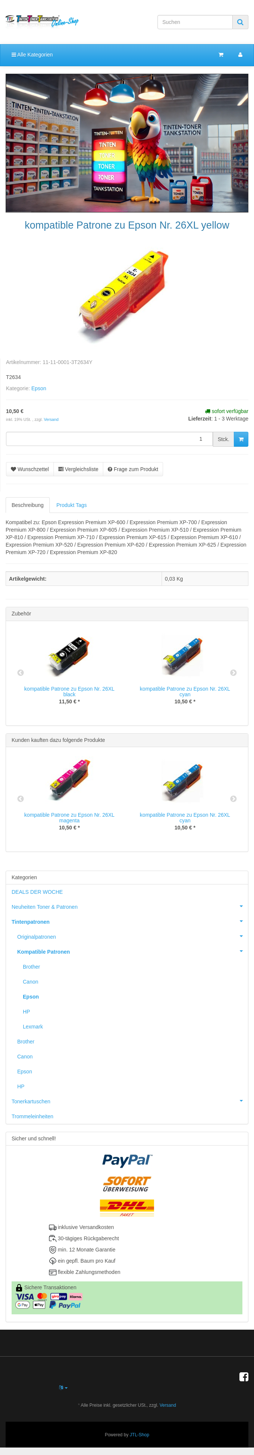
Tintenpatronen (130, 921)
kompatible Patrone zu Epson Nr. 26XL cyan (185, 691)
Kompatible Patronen (132, 951)
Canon (30, 982)
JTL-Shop (139, 1434)
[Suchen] (195, 22)
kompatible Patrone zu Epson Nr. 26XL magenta (69, 817)
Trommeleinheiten (32, 1116)
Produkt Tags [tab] (71, 505)
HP (26, 1012)
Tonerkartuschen (130, 1100)
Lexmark (33, 1027)
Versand (51, 419)
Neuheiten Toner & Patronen (130, 906)
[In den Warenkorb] (241, 439)
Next (233, 673)
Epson (38, 388)
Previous (21, 673)
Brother (31, 967)
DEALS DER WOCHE (37, 892)
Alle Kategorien (32, 55)
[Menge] (109, 439)
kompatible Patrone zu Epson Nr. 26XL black (69, 691)
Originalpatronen (132, 936)
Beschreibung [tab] (28, 505)
